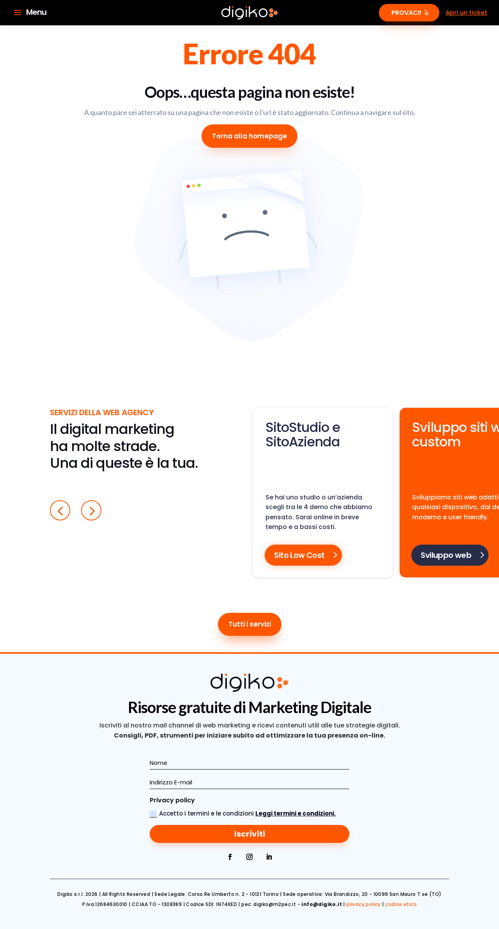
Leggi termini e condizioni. (295, 813)
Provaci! (406, 12)
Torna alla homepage (249, 136)
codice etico (401, 904)
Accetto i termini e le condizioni (243, 813)
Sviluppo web (446, 555)
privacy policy (363, 904)
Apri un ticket (466, 12)
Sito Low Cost (299, 555)
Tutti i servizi (249, 624)
